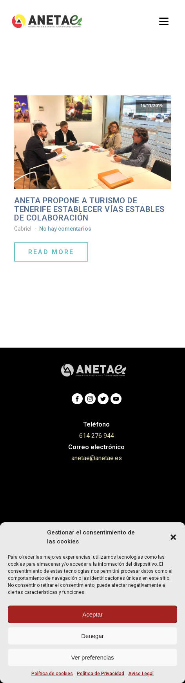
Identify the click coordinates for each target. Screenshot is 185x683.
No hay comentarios (65, 229)
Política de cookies (52, 673)
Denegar (92, 636)
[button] (173, 537)
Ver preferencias (92, 657)
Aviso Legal (141, 673)
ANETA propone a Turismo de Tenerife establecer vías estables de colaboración (89, 209)
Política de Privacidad (100, 673)
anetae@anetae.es (96, 458)
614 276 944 (96, 435)
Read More (51, 252)
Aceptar (92, 614)
